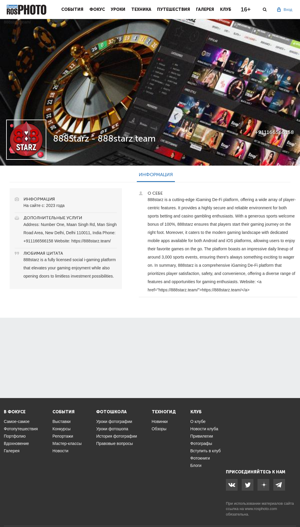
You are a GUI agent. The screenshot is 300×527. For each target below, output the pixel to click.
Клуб (225, 9)
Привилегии (201, 436)
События (72, 9)
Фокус (97, 9)
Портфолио (15, 436)
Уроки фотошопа (112, 428)
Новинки (160, 421)
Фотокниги (200, 458)
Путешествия (173, 9)
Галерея (205, 9)
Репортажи (62, 436)
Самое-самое (17, 421)
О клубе (198, 421)
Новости (60, 450)
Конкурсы (61, 428)
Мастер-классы (66, 443)
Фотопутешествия (21, 428)
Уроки (118, 9)
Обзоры (159, 428)
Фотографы (201, 443)
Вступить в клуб (205, 450)
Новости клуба (204, 428)
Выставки (61, 421)
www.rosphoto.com (261, 508)
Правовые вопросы (114, 443)
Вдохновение (16, 443)
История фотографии (116, 436)
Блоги (196, 465)
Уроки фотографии (114, 421)
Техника (141, 9)
